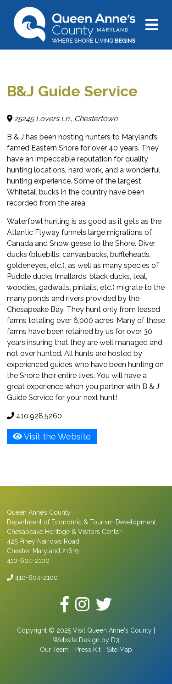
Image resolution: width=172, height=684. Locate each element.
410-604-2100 (32, 577)
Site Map (119, 649)
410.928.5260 (34, 416)
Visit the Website (52, 436)
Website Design (76, 640)
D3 (115, 640)
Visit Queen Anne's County (112, 630)
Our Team (54, 649)
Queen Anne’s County (39, 512)
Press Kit (87, 649)
